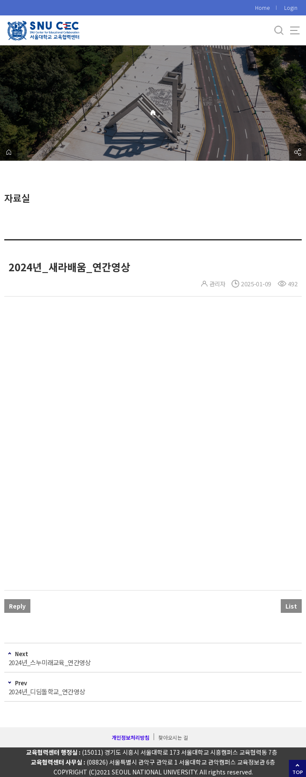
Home (262, 7)
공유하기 (297, 152)
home (8, 152)
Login (290, 7)
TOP (297, 772)
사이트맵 (295, 30)
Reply (17, 606)
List (291, 606)
